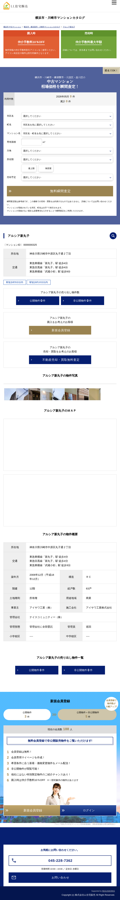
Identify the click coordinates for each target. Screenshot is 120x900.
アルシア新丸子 (69, 27)
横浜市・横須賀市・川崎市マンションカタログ (42, 27)
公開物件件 (38, 300)
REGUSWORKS (108, 891)
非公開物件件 (82, 300)
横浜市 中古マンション (12, 27)
